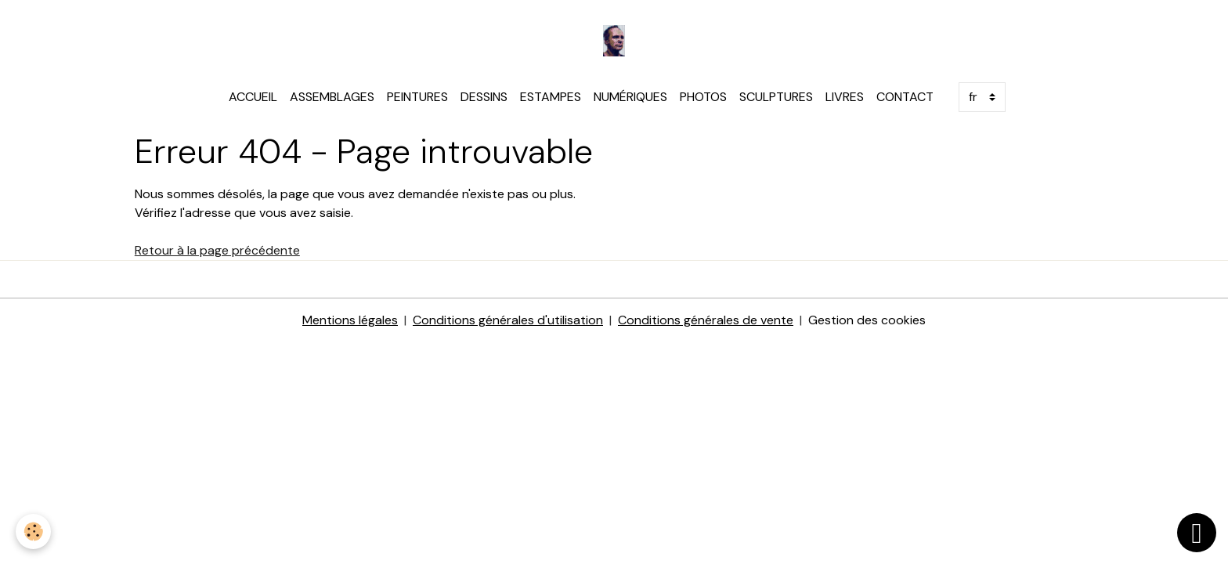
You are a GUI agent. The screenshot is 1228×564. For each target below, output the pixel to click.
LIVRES (844, 97)
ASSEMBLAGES (332, 97)
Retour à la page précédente (217, 250)
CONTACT (905, 97)
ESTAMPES (550, 97)
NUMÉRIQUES (630, 97)
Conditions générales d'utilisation (508, 320)
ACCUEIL (253, 97)
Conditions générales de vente (705, 320)
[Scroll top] (1196, 532)
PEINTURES (417, 97)
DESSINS (483, 97)
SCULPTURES (776, 97)
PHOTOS (703, 97)
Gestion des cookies (867, 320)
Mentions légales (350, 320)
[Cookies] (33, 531)
